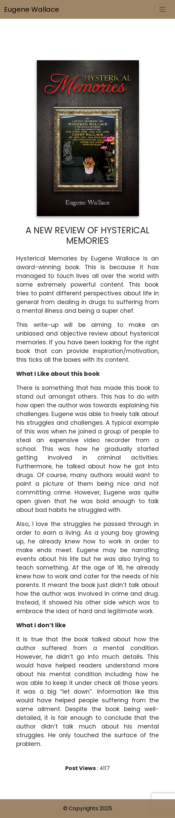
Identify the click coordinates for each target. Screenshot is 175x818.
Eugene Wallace (31, 9)
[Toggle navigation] (162, 9)
